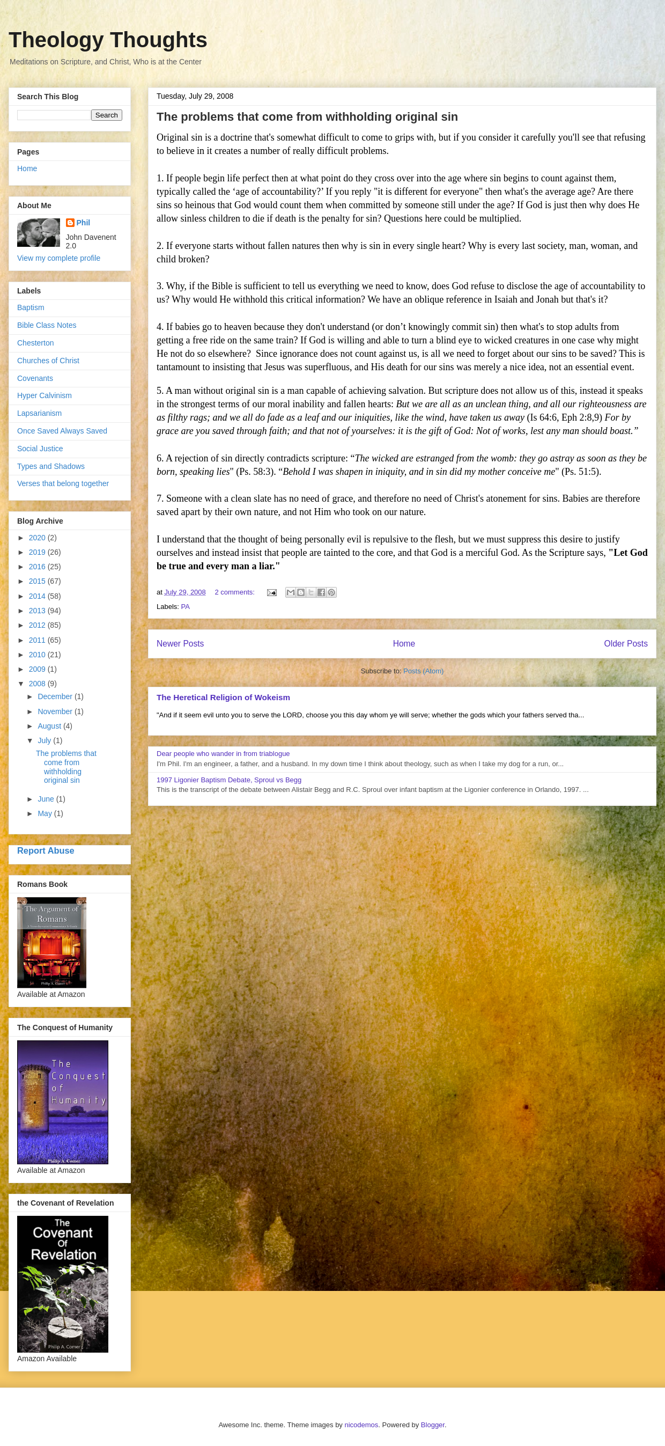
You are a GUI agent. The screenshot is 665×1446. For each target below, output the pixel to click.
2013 (38, 610)
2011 (38, 640)
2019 (38, 552)
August (50, 726)
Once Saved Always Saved (62, 431)
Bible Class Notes (47, 325)
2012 (38, 625)
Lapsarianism (39, 413)
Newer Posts (180, 643)
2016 (38, 566)
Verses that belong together (63, 483)
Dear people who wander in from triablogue (223, 754)
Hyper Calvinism (44, 395)
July (45, 740)
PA (185, 607)
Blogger (433, 1425)
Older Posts (626, 643)
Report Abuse (46, 850)
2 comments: (235, 592)
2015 (38, 581)
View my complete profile (58, 258)
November (56, 711)
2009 (38, 669)
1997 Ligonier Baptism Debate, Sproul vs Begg (229, 780)
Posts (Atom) (423, 671)
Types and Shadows (51, 466)
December (56, 696)
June (47, 799)
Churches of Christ (48, 360)
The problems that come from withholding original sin (307, 116)
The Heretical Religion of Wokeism (223, 697)
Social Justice (40, 448)
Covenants (35, 378)
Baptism (31, 307)
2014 (38, 596)
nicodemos (361, 1425)
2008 (38, 683)
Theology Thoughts (108, 40)
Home (404, 643)
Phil (84, 222)
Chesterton (35, 343)
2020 (38, 537)
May (46, 813)
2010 (38, 654)
